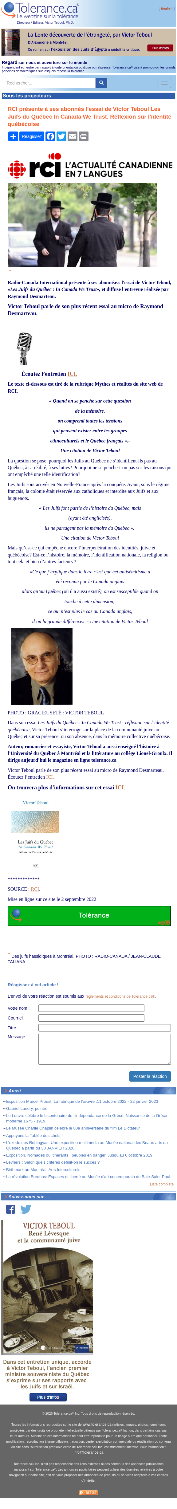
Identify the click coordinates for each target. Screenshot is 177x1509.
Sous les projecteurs (27, 95)
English (166, 8)
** (10, 271)
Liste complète (162, 1184)
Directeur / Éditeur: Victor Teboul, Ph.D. (45, 22)
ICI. (72, 374)
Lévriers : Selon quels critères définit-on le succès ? (53, 1162)
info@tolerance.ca (89, 1452)
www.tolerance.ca (97, 1424)
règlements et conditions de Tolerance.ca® (120, 996)
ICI (120, 787)
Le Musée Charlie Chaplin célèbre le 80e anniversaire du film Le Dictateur (73, 1128)
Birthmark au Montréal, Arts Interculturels (43, 1169)
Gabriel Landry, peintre (27, 1108)
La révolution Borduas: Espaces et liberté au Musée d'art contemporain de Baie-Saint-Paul (88, 1176)
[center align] (101, 83)
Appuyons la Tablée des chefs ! (34, 1135)
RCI (35, 889)
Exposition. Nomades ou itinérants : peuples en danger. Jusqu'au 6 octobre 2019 (79, 1155)
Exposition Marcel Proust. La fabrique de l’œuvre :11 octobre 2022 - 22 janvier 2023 (82, 1101)
